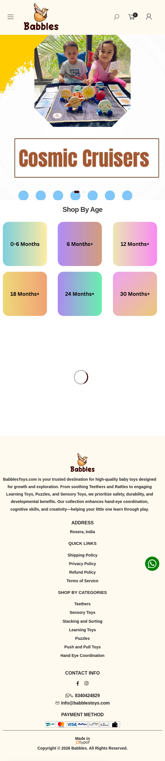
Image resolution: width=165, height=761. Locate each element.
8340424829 (82, 695)
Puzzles (82, 638)
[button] (77, 191)
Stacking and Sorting (82, 621)
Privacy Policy (82, 563)
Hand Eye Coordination (83, 655)
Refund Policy (82, 572)
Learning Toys (82, 630)
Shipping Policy (82, 555)
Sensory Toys (83, 612)
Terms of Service (82, 581)
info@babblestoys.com (82, 703)
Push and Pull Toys (82, 647)
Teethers (82, 604)
